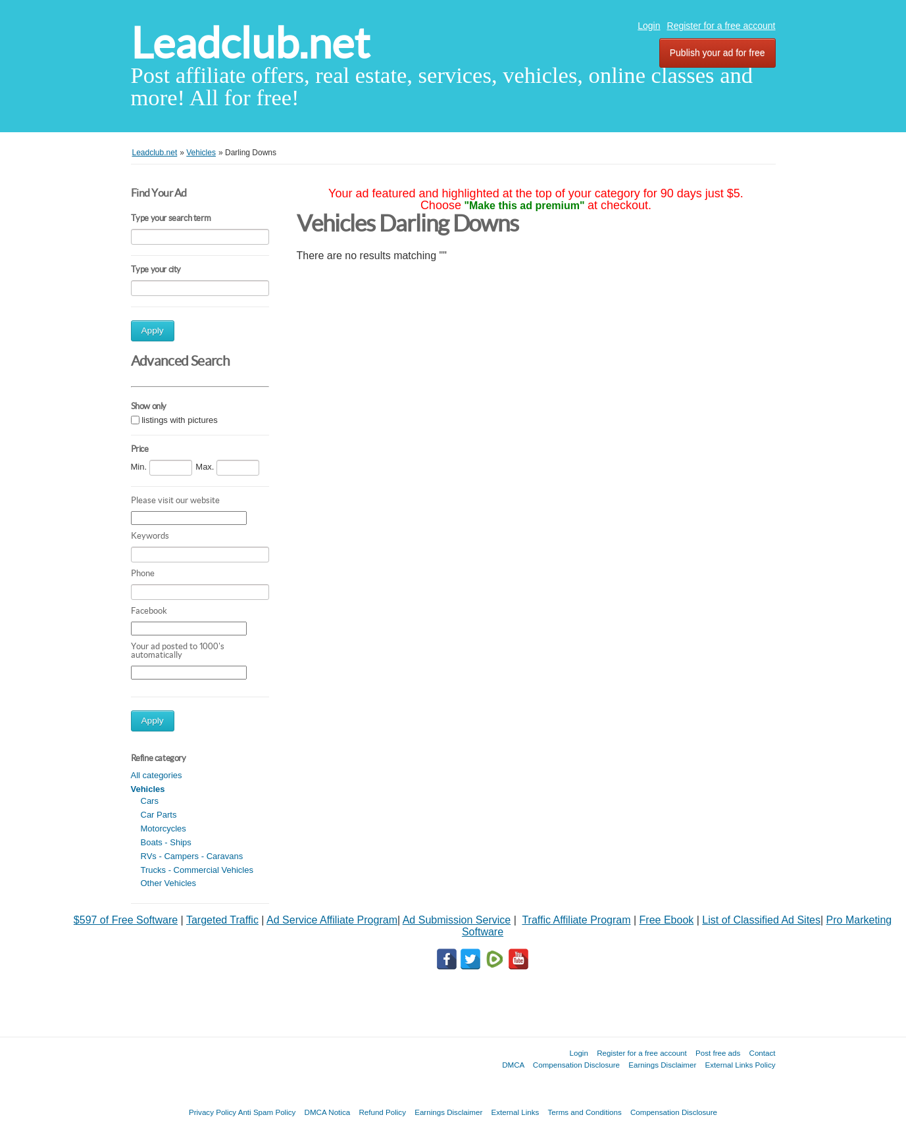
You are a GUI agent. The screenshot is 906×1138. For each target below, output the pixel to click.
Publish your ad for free (717, 52)
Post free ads (717, 1053)
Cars (150, 801)
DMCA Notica (328, 1112)
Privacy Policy (212, 1112)
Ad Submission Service (457, 920)
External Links (515, 1112)
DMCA (513, 1064)
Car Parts (159, 815)
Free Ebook (667, 920)
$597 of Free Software (126, 920)
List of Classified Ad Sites (761, 920)
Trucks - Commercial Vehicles (197, 870)
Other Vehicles (169, 883)
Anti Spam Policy (267, 1112)
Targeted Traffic (222, 920)
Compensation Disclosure (576, 1064)
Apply (152, 330)
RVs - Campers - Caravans (192, 856)
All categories (156, 775)
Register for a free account (721, 25)
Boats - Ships (166, 842)
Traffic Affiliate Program (576, 920)
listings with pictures (179, 420)
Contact (762, 1053)
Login (649, 25)
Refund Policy (382, 1112)
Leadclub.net (250, 43)
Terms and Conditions (585, 1112)
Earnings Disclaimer (662, 1064)
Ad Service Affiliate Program (331, 920)
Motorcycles (163, 828)
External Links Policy (740, 1064)
